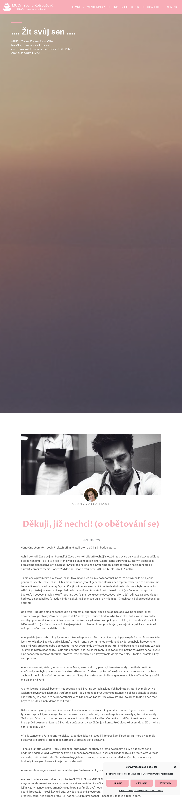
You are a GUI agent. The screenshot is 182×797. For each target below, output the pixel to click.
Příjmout (117, 783)
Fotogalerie (153, 7)
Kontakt (173, 7)
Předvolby (165, 783)
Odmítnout (141, 783)
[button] (175, 767)
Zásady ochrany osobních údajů (148, 791)
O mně (78, 7)
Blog (124, 7)
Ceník (135, 7)
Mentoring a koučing (102, 7)
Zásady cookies (126, 791)
